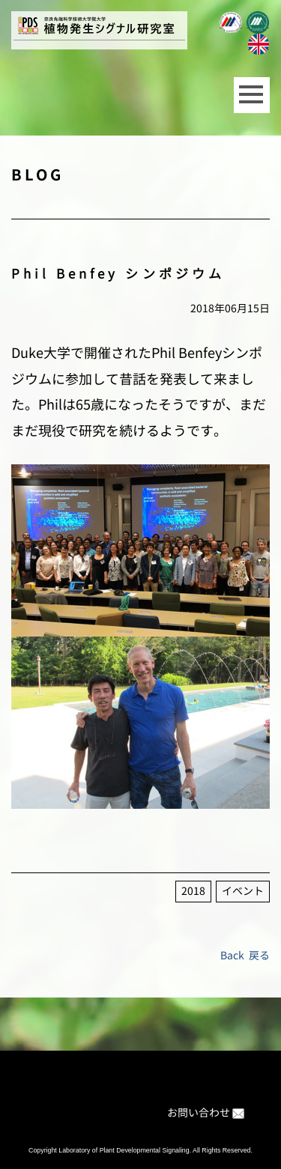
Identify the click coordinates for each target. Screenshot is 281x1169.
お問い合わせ (198, 1112)
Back (232, 955)
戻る (259, 955)
